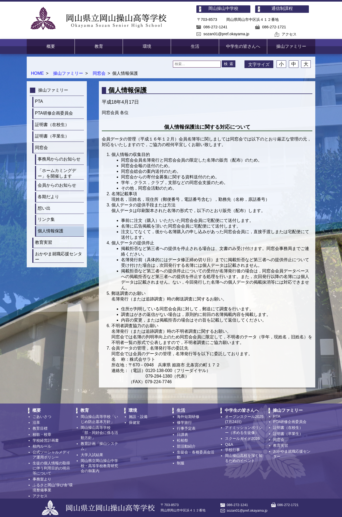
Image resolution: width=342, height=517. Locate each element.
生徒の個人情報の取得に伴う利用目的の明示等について (51, 468)
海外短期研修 (188, 416)
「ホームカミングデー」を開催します (57, 173)
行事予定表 (186, 428)
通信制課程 (282, 8)
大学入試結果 (92, 455)
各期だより (48, 196)
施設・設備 (138, 416)
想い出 (44, 208)
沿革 (36, 422)
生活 (195, 46)
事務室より (42, 479)
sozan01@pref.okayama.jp (226, 34)
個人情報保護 (50, 231)
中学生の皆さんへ (243, 46)
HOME (37, 73)
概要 (50, 46)
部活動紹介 (186, 446)
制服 (180, 463)
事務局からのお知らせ (59, 159)
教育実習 (43, 242)
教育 (99, 46)
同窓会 (99, 73)
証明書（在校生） (52, 124)
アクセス (289, 34)
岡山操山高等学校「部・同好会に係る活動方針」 (99, 432)
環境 (147, 46)
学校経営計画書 (46, 440)
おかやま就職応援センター (58, 257)
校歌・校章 (42, 434)
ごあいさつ (42, 416)
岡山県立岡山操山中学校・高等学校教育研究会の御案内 (99, 466)
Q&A (229, 444)
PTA (39, 101)
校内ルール (42, 446)
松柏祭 (182, 440)
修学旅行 (184, 422)
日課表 (182, 434)
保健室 (134, 422)
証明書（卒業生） (52, 136)
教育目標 (40, 428)
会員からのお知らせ (57, 185)
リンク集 (46, 219)
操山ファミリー (291, 46)
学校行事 (232, 450)
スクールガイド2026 (242, 438)
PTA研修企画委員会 (54, 113)
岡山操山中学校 (223, 8)
